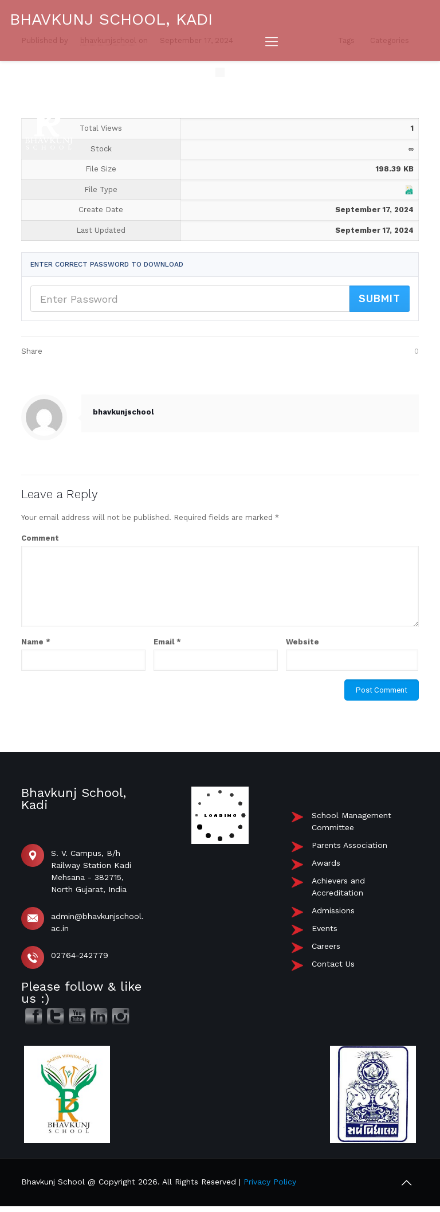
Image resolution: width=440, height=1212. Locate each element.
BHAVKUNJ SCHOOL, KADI (111, 19)
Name (35, 642)
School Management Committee (351, 821)
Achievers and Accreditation (338, 886)
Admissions (333, 910)
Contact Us (333, 963)
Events (324, 928)
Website (302, 642)
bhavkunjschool (123, 412)
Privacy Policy (269, 1181)
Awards (326, 862)
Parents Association (349, 845)
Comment (40, 538)
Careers (326, 946)
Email (167, 642)
